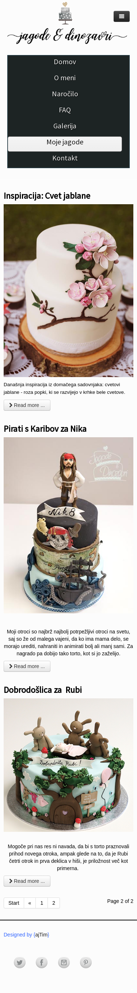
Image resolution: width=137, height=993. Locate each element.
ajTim (41, 935)
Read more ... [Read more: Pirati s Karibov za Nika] (27, 666)
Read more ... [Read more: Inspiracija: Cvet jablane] (27, 405)
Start (13, 903)
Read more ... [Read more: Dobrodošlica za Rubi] (27, 881)
